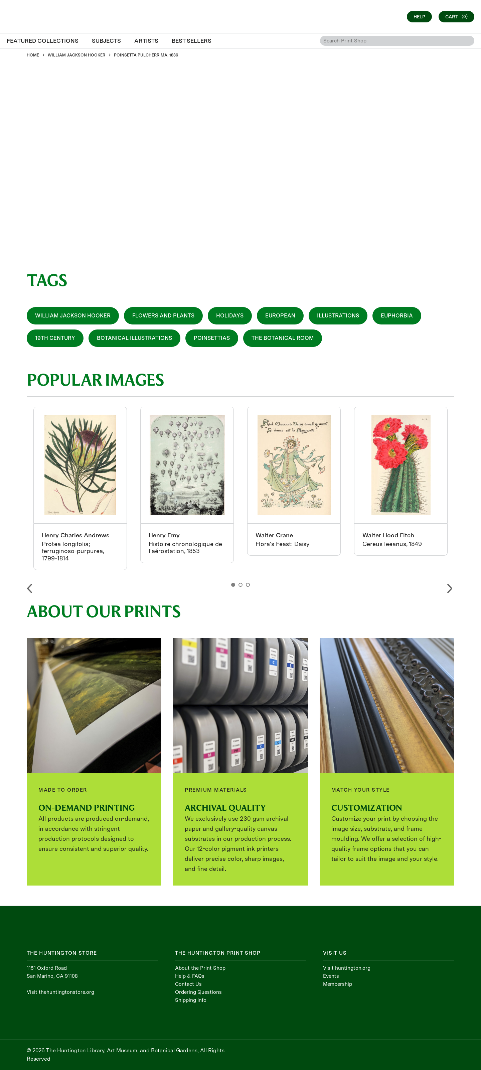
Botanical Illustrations (134, 338)
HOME (33, 55)
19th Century (55, 338)
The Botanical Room (283, 338)
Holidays (230, 315)
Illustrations (338, 315)
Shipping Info (190, 1000)
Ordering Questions (198, 992)
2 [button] (240, 585)
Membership (337, 984)
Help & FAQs (189, 976)
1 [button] (233, 585)
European (280, 315)
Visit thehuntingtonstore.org (60, 992)
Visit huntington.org (346, 968)
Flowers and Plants (163, 315)
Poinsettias (212, 338)
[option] (80, 488)
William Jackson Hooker (73, 315)
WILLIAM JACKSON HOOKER (76, 55)
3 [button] (248, 585)
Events (331, 976)
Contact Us (188, 984)
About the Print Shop (200, 968)
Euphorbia (397, 315)
